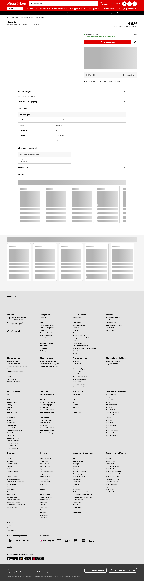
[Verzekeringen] (110, 320)
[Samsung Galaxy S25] (112, 415)
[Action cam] (76, 399)
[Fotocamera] (76, 394)
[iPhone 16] (109, 407)
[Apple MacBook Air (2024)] (47, 412)
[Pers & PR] (76, 351)
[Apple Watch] (109, 423)
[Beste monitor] (77, 361)
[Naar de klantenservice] (13, 382)
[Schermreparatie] (111, 323)
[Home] (8, 18)
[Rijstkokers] (43, 510)
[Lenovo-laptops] (44, 397)
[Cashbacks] (76, 328)
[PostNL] (10, 540)
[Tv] (41, 320)
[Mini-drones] (76, 407)
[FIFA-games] (109, 456)
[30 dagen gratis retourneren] (15, 371)
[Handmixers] (43, 507)
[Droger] (9, 458)
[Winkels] (75, 320)
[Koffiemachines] (44, 464)
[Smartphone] (109, 397)
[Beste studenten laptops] (47, 394)
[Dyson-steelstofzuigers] (14, 479)
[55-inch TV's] (10, 397)
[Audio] (41, 323)
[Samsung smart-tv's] (13, 438)
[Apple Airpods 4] (11, 410)
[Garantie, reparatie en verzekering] (17, 366)
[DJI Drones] (76, 405)
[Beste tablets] (77, 364)
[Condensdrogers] (12, 497)
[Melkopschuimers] (45, 482)
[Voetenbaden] (77, 489)
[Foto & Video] (43, 338)
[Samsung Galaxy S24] (112, 435)
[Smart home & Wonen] (46, 335)
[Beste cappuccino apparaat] (81, 376)
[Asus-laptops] (44, 407)
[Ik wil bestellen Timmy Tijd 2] (107, 42)
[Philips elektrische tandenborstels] (82, 497)
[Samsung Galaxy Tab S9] (47, 410)
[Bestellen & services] (13, 361)
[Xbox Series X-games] (112, 484)
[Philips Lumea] (77, 507)
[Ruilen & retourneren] (13, 369)
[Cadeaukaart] (110, 328)
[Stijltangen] (76, 469)
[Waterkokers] (43, 484)
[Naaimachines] (11, 474)
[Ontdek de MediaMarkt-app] (48, 361)
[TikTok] (20, 331)
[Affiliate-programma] (79, 343)
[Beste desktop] (77, 382)
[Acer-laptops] (43, 425)
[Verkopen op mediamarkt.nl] (81, 338)
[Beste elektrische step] (79, 379)
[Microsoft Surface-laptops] (47, 402)
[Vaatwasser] (43, 487)
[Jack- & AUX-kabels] (12, 446)
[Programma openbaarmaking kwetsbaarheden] (19, 572)
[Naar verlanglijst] (129, 3)
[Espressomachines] (45, 469)
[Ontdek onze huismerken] (113, 361)
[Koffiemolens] (44, 479)
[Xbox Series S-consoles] (112, 492)
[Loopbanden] (76, 510)
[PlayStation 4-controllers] (113, 469)
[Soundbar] (10, 420)
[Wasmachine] (10, 456)
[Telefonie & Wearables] (46, 333)
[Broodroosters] (44, 515)
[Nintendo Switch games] (112, 476)
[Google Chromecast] (12, 433)
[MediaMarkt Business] (79, 325)
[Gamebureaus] (110, 464)
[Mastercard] (75, 540)
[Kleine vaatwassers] (12, 507)
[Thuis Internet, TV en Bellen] (114, 325)
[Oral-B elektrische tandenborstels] (82, 494)
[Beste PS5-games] (78, 371)
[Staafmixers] (43, 502)
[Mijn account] (124, 3)
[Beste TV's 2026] (77, 366)
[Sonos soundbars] (12, 425)
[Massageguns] (77, 479)
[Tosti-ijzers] (43, 512)
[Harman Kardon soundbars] (14, 428)
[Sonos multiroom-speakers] (14, 430)
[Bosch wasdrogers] (12, 494)
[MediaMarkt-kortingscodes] (80, 346)
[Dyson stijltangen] (78, 474)
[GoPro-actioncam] (78, 415)
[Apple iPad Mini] (44, 417)
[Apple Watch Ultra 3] (111, 425)
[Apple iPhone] (110, 399)
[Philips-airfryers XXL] (45, 458)
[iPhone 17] (109, 402)
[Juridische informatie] (79, 335)
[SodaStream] (43, 518)
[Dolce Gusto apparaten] (46, 471)
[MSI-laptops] (43, 415)
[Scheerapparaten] (78, 461)
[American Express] (83, 540)
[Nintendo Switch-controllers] (114, 474)
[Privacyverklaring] (49, 569)
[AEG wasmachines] (12, 484)
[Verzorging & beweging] (46, 343)
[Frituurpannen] (44, 461)
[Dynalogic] (26, 540)
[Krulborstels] (76, 466)
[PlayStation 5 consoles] (112, 479)
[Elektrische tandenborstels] (80, 492)
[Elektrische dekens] (12, 471)
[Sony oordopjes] (11, 415)
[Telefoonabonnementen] (113, 317)
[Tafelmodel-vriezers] (46, 494)
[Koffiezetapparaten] (45, 466)
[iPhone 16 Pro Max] (111, 410)
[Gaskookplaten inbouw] (13, 502)
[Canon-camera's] (77, 397)
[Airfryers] (42, 456)
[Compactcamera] (77, 412)
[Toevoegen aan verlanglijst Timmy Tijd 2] (135, 42)
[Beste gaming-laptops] (79, 369)
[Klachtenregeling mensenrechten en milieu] (85, 348)
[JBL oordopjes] (11, 417)
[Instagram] (13, 331)
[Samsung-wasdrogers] (13, 500)
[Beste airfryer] (77, 374)
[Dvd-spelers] (10, 435)
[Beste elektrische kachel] (80, 384)
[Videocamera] (77, 410)
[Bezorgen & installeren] (13, 364)
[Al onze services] (110, 330)
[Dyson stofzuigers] (12, 476)
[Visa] (67, 540)
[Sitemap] (75, 353)
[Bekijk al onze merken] (112, 364)
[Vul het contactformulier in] (18, 325)
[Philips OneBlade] (78, 500)
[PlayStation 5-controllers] (113, 466)
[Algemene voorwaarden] (13, 569)
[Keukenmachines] (45, 500)
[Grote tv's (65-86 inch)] (13, 443)
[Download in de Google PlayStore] (49, 364)
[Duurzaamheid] (77, 323)
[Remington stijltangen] (79, 471)
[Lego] (107, 487)
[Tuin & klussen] (44, 346)
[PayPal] (51, 540)
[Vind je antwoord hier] (17, 320)
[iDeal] (43, 540)
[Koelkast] (42, 489)
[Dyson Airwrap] (77, 456)
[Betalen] (9, 374)
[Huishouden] (43, 330)
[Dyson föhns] (76, 482)
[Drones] (75, 402)
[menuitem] (26, 9)
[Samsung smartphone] (112, 412)
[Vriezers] (42, 492)
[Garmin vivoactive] (111, 428)
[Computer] (43, 317)
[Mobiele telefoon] (111, 394)
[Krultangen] (76, 464)
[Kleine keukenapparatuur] (47, 325)
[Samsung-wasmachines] (14, 492)
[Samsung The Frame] (13, 441)
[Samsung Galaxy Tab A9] (47, 428)
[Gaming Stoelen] (110, 461)
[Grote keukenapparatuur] (47, 328)
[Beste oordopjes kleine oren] (81, 387)
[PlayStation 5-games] (112, 482)
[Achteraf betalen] (91, 541)
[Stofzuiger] (10, 461)
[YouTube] (16, 331)
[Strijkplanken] (11, 469)
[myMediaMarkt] (77, 317)
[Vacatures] (76, 341)
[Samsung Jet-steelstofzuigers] (15, 482)
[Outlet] (75, 333)
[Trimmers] (75, 505)
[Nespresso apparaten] (46, 474)
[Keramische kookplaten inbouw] (16, 505)
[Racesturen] (109, 458)
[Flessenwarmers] (77, 487)
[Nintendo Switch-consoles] (113, 471)
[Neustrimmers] (77, 502)
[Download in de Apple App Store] (49, 366)
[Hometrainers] (77, 512)
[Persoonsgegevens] (26, 569)
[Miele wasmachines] (12, 489)
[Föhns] (74, 458)
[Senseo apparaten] (45, 476)
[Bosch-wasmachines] (13, 487)
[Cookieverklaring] (38, 569)
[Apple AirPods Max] (12, 412)
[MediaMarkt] (16, 3)
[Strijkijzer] (10, 466)
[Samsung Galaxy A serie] (113, 433)
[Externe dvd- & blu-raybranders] (49, 433)
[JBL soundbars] (11, 423)
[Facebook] (9, 331)
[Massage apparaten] (79, 476)
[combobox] (64, 3)
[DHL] (18, 540)
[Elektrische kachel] (12, 464)
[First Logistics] (10, 547)
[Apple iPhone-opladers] (112, 430)
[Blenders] (42, 505)
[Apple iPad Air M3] (45, 423)
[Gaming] (42, 341)
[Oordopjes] (10, 405)
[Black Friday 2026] (45, 348)
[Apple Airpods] (11, 407)
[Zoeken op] (31, 3)
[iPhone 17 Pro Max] (111, 405)
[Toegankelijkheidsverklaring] (40, 572)
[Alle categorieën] (15, 8)
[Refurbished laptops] (46, 405)
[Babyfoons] (76, 484)
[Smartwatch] (109, 420)
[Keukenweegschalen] (46, 497)
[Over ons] (75, 330)
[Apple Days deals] (45, 351)
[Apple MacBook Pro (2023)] (47, 430)
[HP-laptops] (43, 399)
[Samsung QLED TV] (12, 402)
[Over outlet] (10, 528)
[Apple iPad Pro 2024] (46, 420)
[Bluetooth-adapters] (12, 448)
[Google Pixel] (109, 417)
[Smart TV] (9, 399)
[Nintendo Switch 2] (111, 489)
